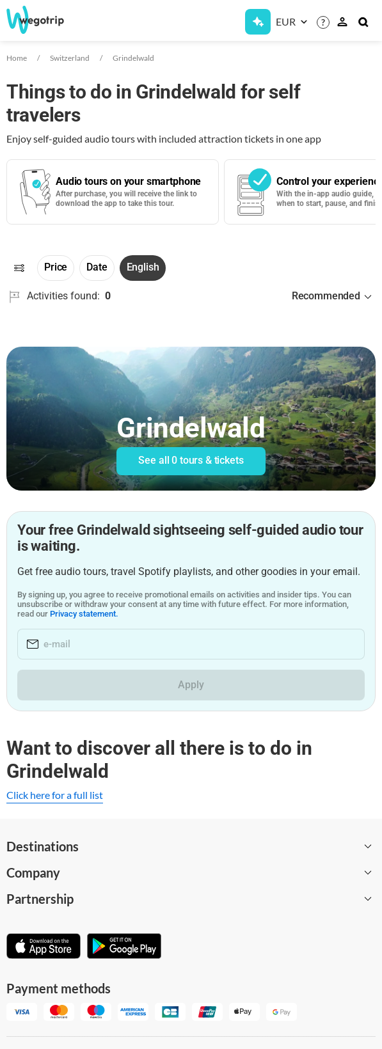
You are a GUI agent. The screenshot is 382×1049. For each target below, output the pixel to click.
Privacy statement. (84, 614)
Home (16, 58)
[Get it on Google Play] (124, 947)
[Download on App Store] (43, 947)
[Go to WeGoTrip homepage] (44, 20)
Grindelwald (133, 58)
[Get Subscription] (258, 22)
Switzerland (70, 58)
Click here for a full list (54, 795)
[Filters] (19, 268)
